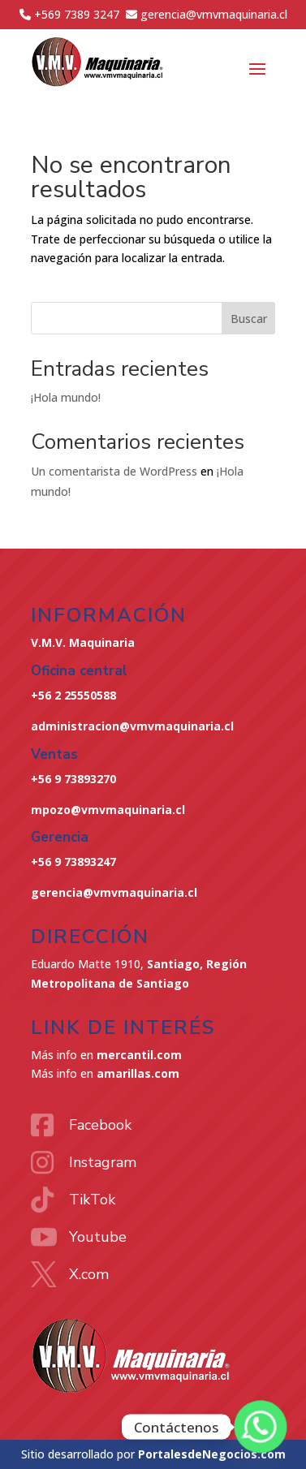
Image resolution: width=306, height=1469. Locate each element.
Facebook (100, 1125)
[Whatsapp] (260, 1427)
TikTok (92, 1199)
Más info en (106, 1054)
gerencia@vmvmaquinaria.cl (114, 892)
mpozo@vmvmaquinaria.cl (108, 809)
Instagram (102, 1162)
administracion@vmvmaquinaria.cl (132, 726)
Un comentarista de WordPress (114, 471)
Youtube (98, 1237)
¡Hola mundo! (66, 397)
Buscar (249, 318)
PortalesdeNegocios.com (212, 1454)
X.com (89, 1274)
